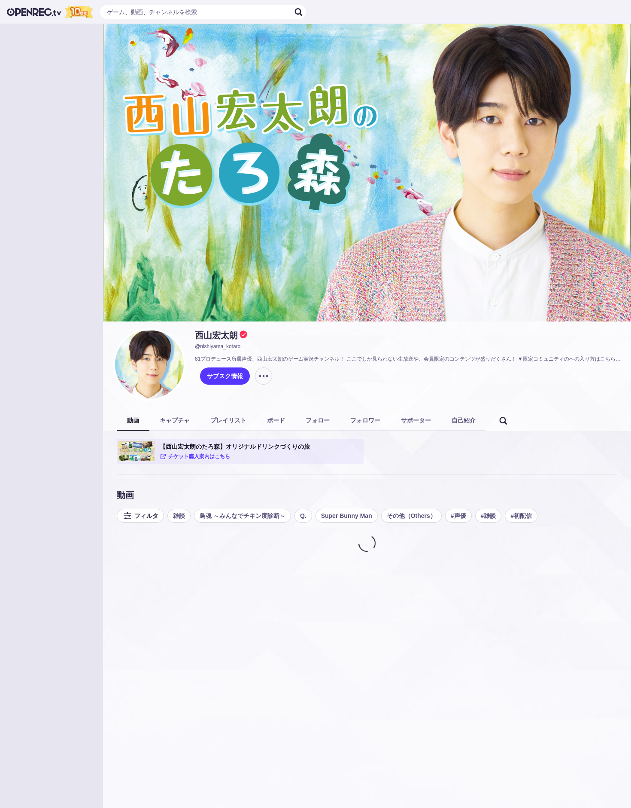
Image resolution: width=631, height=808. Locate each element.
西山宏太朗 (216, 335)
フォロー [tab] (318, 420)
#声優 (458, 515)
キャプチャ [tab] (175, 420)
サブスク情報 (225, 376)
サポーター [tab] (416, 420)
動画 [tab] (133, 420)
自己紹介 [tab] (464, 420)
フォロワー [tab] (365, 420)
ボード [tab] (276, 420)
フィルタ (140, 516)
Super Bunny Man (346, 515)
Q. (303, 515)
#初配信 (521, 515)
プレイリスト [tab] (228, 420)
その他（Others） (411, 515)
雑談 (179, 515)
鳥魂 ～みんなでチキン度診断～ (242, 515)
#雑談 (488, 515)
